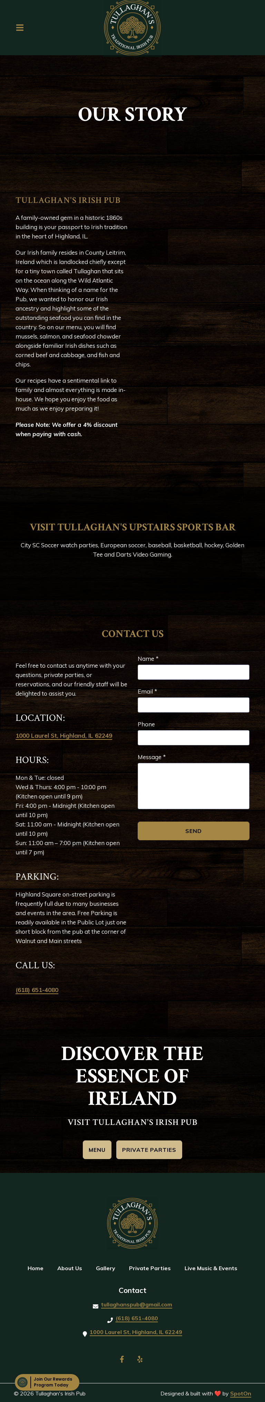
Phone (146, 724)
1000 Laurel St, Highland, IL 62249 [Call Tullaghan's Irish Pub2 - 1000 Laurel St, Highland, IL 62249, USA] (136, 1332)
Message (152, 757)
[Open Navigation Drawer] (19, 27)
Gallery (107, 1268)
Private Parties (152, 1268)
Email (147, 691)
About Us (71, 1268)
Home (38, 1268)
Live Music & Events (213, 1268)
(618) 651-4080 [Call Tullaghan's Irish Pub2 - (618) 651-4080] (137, 1318)
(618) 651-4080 (37, 989)
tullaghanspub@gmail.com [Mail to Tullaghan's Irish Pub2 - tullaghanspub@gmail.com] (136, 1304)
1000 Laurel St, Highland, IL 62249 (64, 735)
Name (148, 658)
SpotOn (240, 1393)
